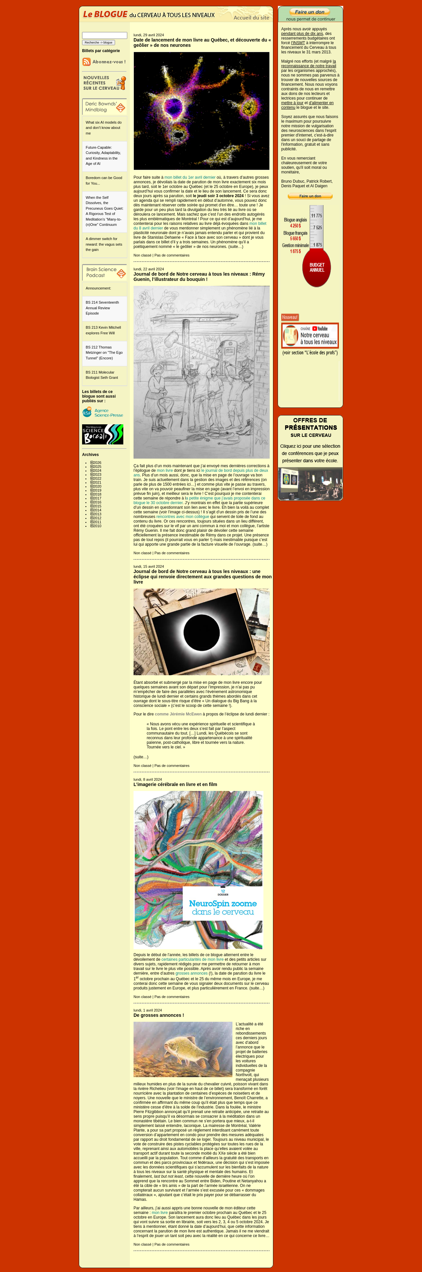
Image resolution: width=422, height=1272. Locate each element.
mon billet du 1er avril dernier (190, 177)
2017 (97, 498)
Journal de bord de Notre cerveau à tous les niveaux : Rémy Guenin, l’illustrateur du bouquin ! (199, 276)
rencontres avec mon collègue (182, 516)
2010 (97, 526)
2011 (97, 522)
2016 (97, 502)
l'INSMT (298, 43)
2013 (97, 514)
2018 (97, 494)
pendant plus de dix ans (302, 33)
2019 (97, 490)
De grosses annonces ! (159, 1015)
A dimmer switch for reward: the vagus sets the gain (104, 244)
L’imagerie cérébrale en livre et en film (175, 784)
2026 (97, 463)
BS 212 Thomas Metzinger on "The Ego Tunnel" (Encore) (104, 352)
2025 (97, 467)
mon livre (165, 470)
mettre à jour (292, 103)
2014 (97, 510)
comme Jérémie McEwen (177, 714)
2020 (97, 486)
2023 (97, 474)
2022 (97, 478)
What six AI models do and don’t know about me (104, 127)
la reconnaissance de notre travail (308, 63)
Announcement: (98, 288)
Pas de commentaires (171, 255)
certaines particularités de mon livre (193, 959)
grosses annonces (191, 973)
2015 (97, 506)
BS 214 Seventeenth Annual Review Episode (102, 307)
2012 (97, 518)
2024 (97, 470)
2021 (97, 482)
